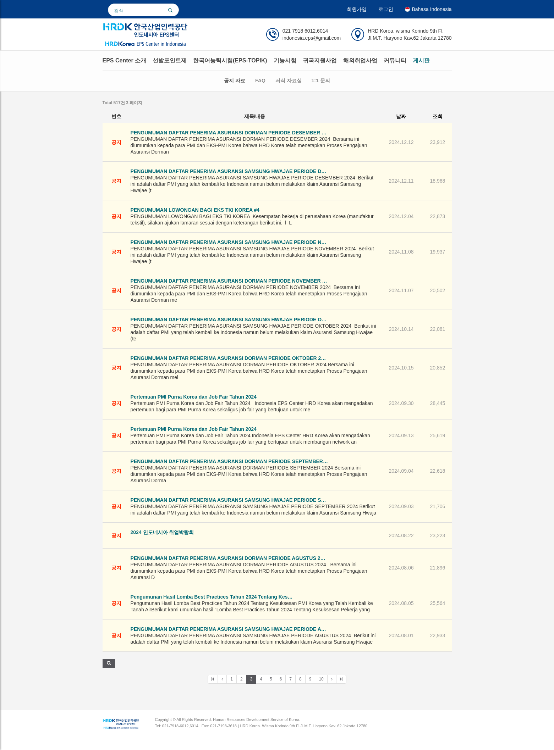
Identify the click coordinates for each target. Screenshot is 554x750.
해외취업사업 (360, 60)
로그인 (385, 9)
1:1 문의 (321, 80)
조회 (438, 116)
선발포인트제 (170, 60)
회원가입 (357, 9)
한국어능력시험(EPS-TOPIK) (230, 60)
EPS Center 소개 (125, 60)
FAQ (260, 80)
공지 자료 (234, 80)
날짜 (401, 116)
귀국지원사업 (320, 60)
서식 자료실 (288, 80)
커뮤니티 (395, 60)
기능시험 (285, 60)
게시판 (421, 60)
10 (321, 679)
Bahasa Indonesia (428, 9)
